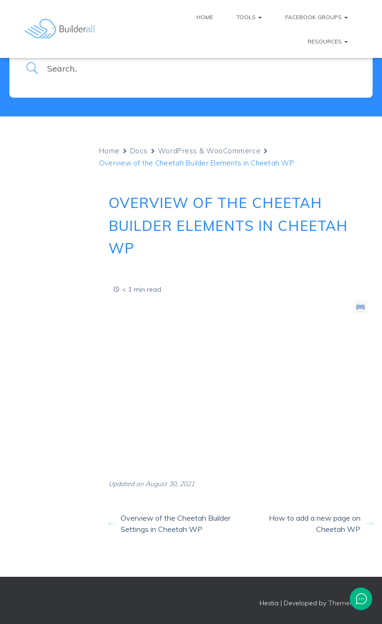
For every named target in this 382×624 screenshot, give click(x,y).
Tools (249, 17)
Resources (328, 41)
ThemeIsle (344, 603)
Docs (139, 150)
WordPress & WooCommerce (209, 150)
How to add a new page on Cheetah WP (321, 523)
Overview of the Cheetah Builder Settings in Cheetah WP (169, 523)
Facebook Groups (316, 17)
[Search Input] (202, 68)
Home (204, 17)
